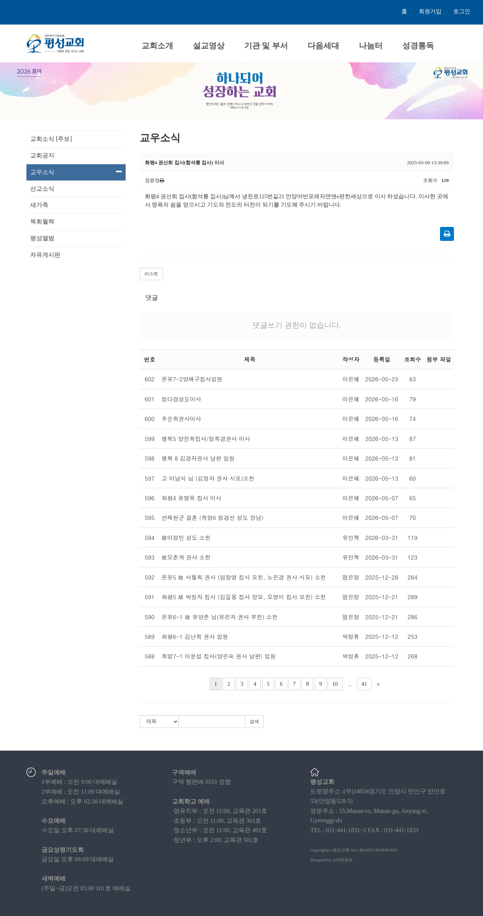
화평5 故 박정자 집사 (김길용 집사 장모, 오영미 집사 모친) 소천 (244, 597)
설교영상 (209, 45)
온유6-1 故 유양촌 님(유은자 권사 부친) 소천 (220, 617)
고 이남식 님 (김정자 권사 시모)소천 (208, 478)
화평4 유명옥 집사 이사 (192, 498)
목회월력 (42, 221)
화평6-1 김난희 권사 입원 (195, 636)
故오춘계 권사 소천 (186, 557)
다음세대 (323, 45)
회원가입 (430, 11)
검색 (254, 721)
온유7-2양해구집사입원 (192, 379)
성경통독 (418, 45)
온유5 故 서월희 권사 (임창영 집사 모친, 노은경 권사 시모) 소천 (244, 577)
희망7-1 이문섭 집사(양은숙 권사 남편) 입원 (219, 656)
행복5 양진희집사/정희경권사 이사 (206, 439)
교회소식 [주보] (51, 139)
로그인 (461, 11)
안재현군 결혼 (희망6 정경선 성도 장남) (212, 517)
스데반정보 (342, 859)
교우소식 (76, 172)
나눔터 (371, 45)
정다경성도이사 (181, 399)
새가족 (39, 205)
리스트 (151, 273)
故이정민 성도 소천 (186, 537)
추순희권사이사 (181, 419)
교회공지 (42, 155)
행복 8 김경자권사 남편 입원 (198, 458)
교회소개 (157, 45)
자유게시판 (45, 254)
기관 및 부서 (266, 45)
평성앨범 (42, 238)
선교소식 (42, 188)
